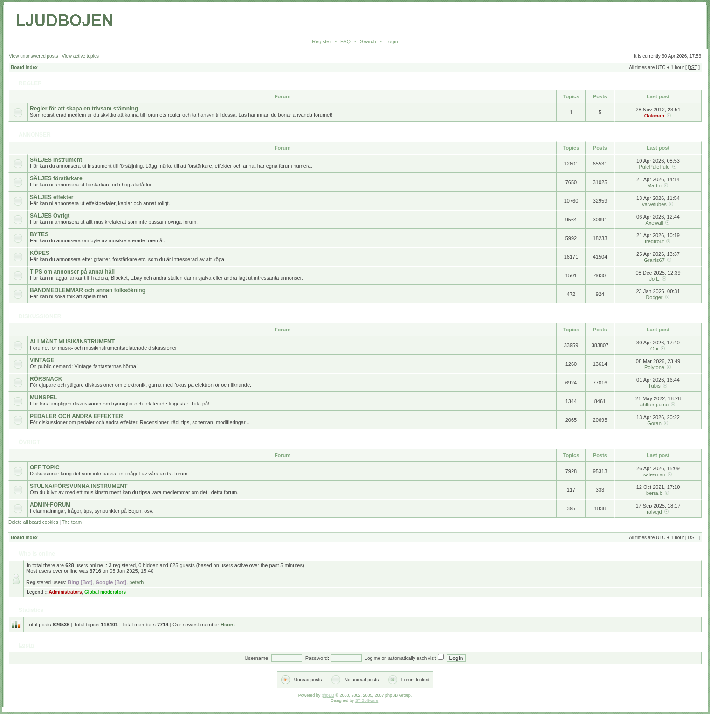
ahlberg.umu (654, 404)
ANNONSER (35, 134)
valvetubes (654, 204)
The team (72, 522)
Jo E (654, 278)
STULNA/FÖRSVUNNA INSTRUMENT (79, 486)
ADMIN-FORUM (50, 504)
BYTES (39, 234)
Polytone (654, 367)
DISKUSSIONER (40, 316)
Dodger (654, 297)
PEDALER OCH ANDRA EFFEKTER (76, 416)
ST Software (366, 700)
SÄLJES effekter (51, 197)
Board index (24, 67)
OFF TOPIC (45, 467)
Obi (654, 348)
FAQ (345, 41)
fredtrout (654, 241)
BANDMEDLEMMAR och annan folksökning (87, 290)
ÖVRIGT (29, 442)
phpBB (328, 695)
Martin (654, 185)
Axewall (654, 223)
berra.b (654, 493)
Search (368, 41)
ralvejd (654, 512)
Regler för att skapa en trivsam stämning (84, 108)
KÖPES (39, 253)
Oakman (654, 115)
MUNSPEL (43, 397)
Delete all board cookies (33, 522)
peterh (136, 582)
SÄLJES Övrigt (49, 216)
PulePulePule (654, 167)
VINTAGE (42, 360)
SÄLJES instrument (56, 160)
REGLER (30, 83)
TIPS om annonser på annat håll (72, 271)
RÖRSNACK (46, 379)
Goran (654, 423)
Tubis (654, 386)
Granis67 (654, 260)
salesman (654, 474)
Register (321, 41)
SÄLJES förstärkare (56, 178)
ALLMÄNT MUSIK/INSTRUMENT (72, 341)
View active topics (80, 56)
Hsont (228, 624)
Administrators (65, 592)
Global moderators (105, 592)
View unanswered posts (33, 56)
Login (392, 41)
